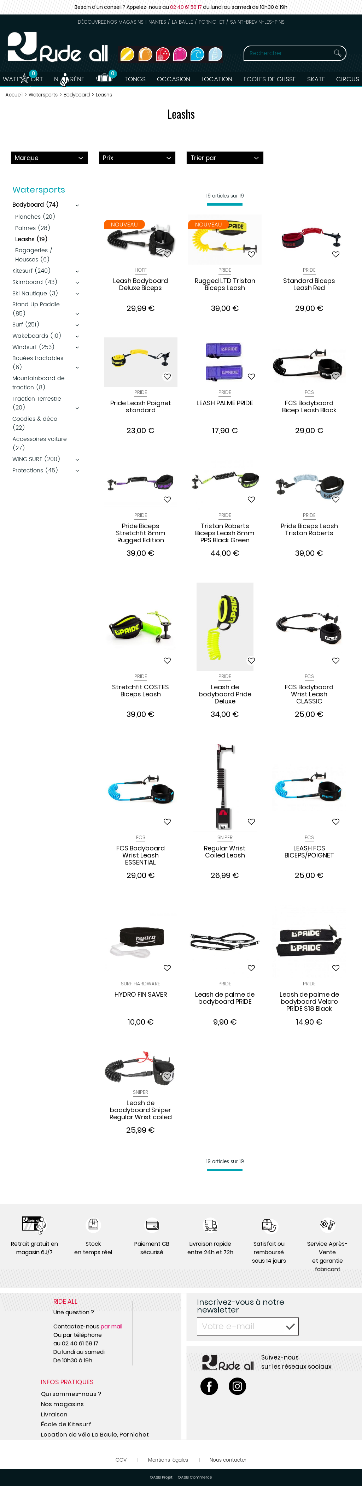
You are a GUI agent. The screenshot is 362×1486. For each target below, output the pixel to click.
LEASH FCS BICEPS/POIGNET (309, 852)
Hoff (141, 270)
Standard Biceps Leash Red (309, 284)
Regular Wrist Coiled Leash (225, 852)
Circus (349, 79)
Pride (224, 270)
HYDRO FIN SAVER (141, 995)
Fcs (309, 392)
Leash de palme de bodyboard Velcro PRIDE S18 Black (309, 1001)
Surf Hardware (140, 984)
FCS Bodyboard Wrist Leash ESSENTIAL (140, 855)
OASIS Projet (161, 1477)
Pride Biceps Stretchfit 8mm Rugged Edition (140, 533)
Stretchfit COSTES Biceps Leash (140, 691)
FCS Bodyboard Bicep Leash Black (309, 407)
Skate (317, 79)
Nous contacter (228, 1460)
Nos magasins (62, 1404)
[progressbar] (225, 204)
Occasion (173, 79)
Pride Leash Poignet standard (140, 407)
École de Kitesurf (66, 1424)
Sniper (225, 837)
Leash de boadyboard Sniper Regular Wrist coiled (141, 1110)
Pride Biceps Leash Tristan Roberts (309, 530)
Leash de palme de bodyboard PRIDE (225, 998)
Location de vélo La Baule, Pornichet (95, 1434)
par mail (111, 1326)
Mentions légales (168, 1460)
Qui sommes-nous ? (71, 1394)
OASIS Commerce (195, 1477)
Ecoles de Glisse (270, 79)
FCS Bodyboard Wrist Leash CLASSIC (309, 694)
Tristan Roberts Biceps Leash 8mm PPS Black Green (225, 533)
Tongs (134, 79)
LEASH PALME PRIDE (225, 403)
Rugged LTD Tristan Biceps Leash (225, 284)
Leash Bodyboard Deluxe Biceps (140, 284)
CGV (121, 1460)
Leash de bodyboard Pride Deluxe (225, 694)
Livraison (54, 1414)
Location (217, 79)
